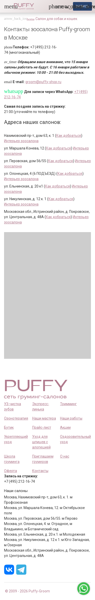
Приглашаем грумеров (42, 459)
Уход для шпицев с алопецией (41, 442)
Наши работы (71, 418)
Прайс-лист (41, 427)
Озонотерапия (16, 418)
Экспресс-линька (40, 406)
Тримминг (68, 404)
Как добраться (68, 136)
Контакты (40, 471)
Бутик (9, 427)
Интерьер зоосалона (21, 141)
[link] (68, 6)
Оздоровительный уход (75, 439)
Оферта (10, 471)
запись (82, 6)
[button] (7, 6)
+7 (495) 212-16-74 (19, 481)
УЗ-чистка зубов (12, 406)
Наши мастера (44, 418)
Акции (65, 427)
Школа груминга (12, 459)
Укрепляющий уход (16, 439)
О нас (64, 456)
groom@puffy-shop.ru (43, 82)
